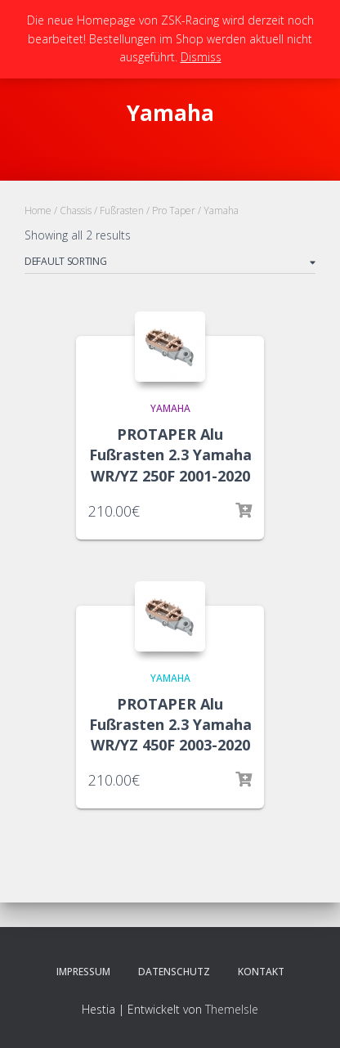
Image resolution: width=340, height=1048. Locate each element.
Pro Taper (173, 210)
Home (38, 210)
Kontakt (261, 972)
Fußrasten (122, 210)
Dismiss (201, 57)
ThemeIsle (231, 1009)
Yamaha (170, 408)
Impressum (83, 972)
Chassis (76, 210)
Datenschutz (174, 972)
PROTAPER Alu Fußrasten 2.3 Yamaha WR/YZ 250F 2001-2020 (170, 454)
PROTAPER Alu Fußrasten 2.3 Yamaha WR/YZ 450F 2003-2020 (170, 724)
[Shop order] (170, 264)
